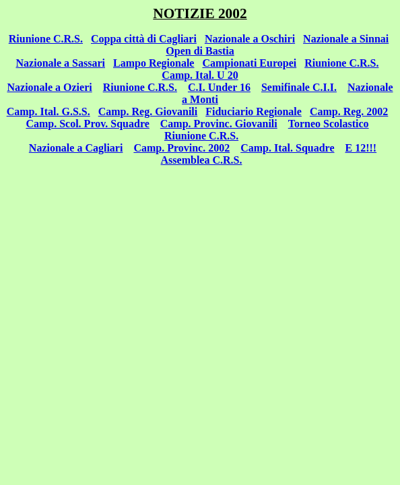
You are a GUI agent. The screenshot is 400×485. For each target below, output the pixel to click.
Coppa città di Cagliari (144, 38)
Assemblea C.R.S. (201, 160)
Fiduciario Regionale (253, 111)
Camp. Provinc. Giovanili (218, 123)
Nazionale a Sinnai (346, 38)
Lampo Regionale (153, 63)
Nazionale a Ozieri (49, 87)
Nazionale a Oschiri (250, 38)
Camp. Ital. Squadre (287, 148)
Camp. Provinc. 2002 (181, 148)
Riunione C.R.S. (46, 38)
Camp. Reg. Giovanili (148, 111)
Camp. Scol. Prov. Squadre (87, 123)
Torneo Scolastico (328, 123)
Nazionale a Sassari (60, 63)
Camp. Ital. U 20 (200, 75)
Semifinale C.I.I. (299, 87)
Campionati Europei (249, 63)
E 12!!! (361, 148)
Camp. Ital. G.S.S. (48, 111)
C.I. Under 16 (219, 87)
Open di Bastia (200, 51)
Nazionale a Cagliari (76, 148)
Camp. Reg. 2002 (349, 111)
